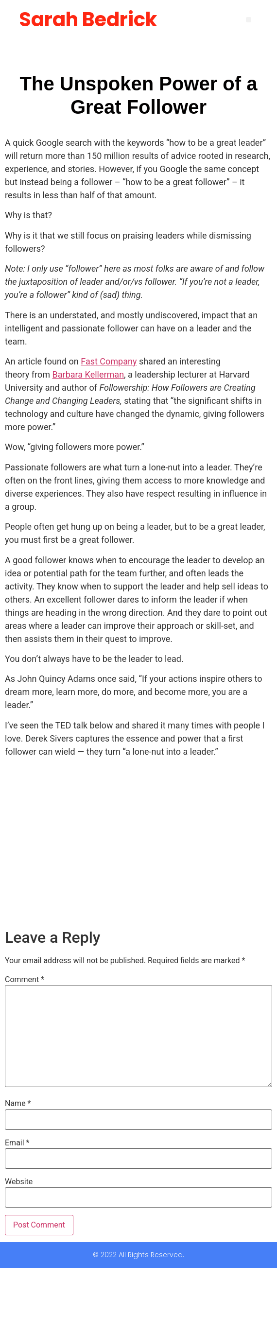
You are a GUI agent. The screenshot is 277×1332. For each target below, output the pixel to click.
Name (18, 1103)
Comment (24, 980)
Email (17, 1143)
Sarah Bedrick (88, 19)
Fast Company (109, 361)
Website (19, 1182)
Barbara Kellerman (88, 374)
